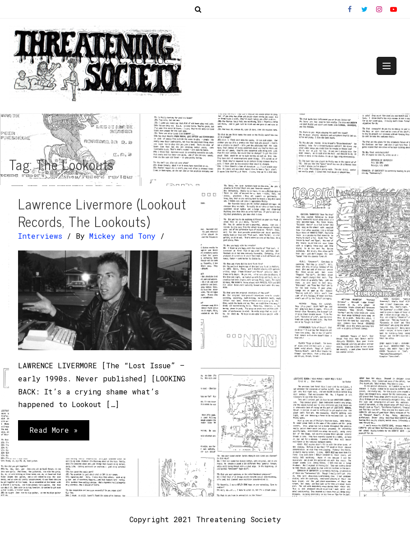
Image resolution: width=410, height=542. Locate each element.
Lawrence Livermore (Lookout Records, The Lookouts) (102, 212)
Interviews (40, 236)
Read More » (53, 431)
